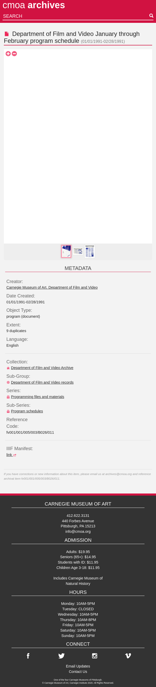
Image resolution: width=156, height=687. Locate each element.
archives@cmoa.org (118, 474)
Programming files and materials (35, 397)
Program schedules (24, 411)
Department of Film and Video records (40, 382)
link (12, 455)
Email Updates (78, 666)
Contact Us (78, 672)
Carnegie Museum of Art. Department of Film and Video (52, 287)
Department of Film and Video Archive (39, 368)
